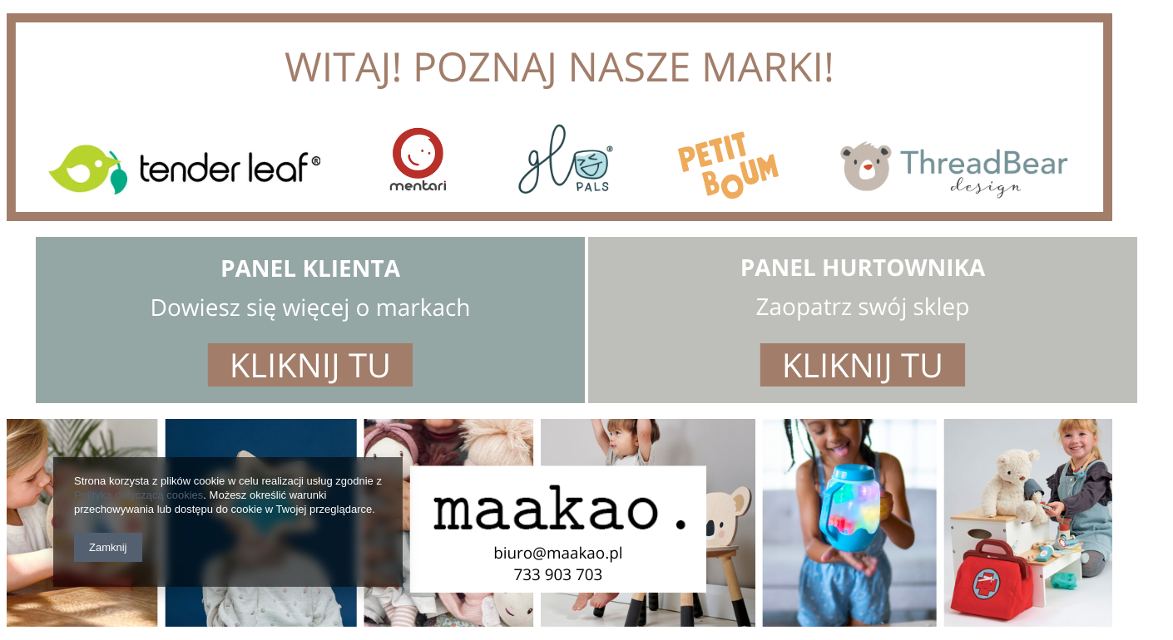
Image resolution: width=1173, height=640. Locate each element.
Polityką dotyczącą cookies (138, 495)
